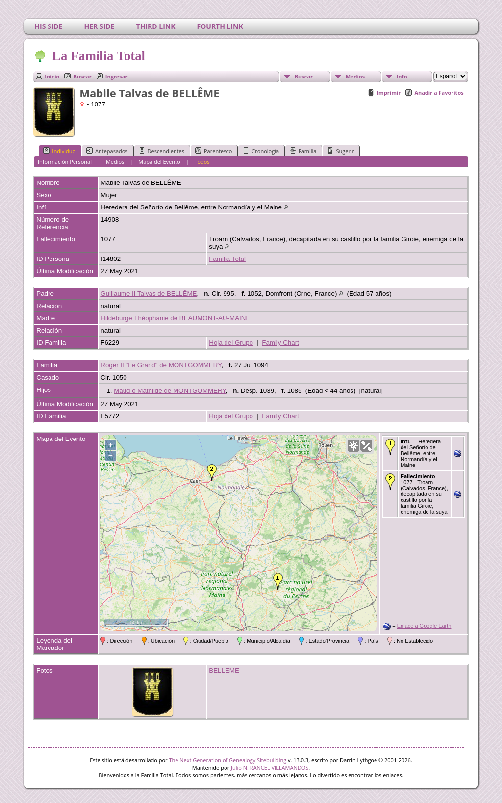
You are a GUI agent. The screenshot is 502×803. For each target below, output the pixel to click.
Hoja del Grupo (231, 342)
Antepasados (107, 151)
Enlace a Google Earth (424, 626)
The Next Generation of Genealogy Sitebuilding (227, 760)
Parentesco (213, 151)
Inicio (52, 76)
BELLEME (224, 670)
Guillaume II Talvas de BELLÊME (148, 293)
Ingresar (116, 76)
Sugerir (340, 151)
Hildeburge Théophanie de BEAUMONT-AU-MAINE (175, 318)
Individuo (59, 151)
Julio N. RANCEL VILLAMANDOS (269, 767)
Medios (355, 76)
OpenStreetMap (322, 627)
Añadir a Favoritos (438, 92)
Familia (303, 151)
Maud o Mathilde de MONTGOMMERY (170, 390)
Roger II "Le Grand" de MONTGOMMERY (160, 365)
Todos (201, 161)
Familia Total (227, 258)
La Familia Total (97, 56)
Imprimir (388, 92)
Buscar (82, 76)
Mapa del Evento (159, 161)
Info (402, 76)
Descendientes (161, 151)
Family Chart (280, 342)
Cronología (261, 151)
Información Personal (65, 161)
